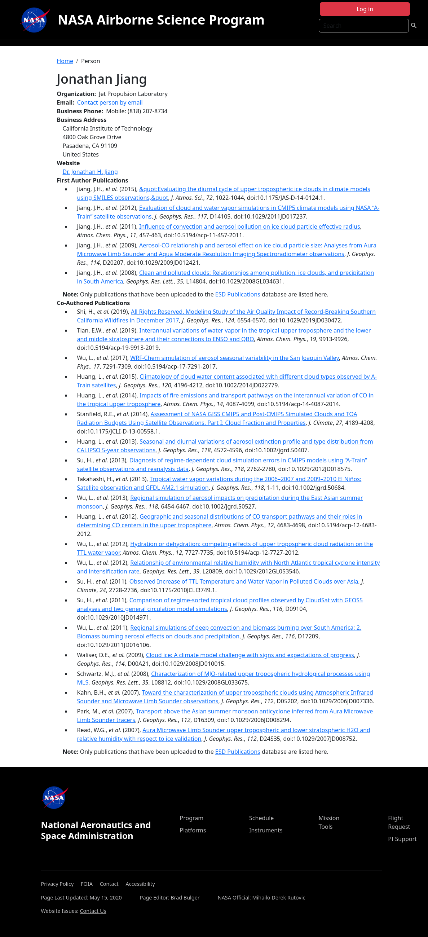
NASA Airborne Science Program (161, 19)
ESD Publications (237, 294)
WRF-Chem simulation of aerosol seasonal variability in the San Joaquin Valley (234, 358)
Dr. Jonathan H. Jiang (90, 172)
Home (65, 61)
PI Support (402, 839)
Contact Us (93, 910)
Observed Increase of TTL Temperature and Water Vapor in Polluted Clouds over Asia (243, 581)
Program (191, 818)
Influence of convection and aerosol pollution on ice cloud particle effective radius (249, 226)
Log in (365, 9)
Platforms (193, 830)
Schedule (261, 818)
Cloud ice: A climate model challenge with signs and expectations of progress (250, 655)
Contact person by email (110, 102)
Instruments (266, 830)
